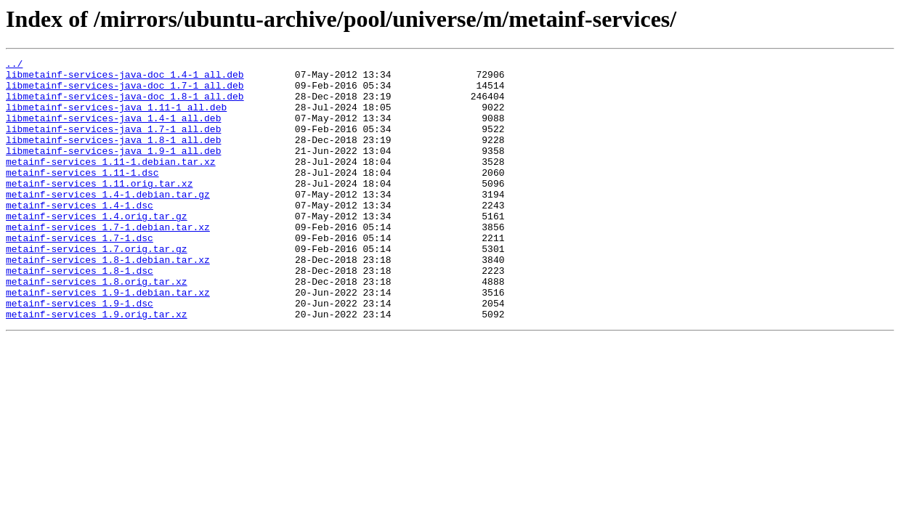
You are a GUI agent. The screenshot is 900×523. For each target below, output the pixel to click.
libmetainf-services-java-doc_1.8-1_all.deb (125, 104)
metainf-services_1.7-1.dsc (79, 274)
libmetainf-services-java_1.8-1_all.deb (113, 156)
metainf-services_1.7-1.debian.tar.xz (108, 261)
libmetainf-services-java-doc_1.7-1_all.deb (125, 91)
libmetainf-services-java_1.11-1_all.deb (116, 117)
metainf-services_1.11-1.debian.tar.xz (111, 183)
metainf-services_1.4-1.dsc (79, 235)
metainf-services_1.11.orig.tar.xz (99, 209)
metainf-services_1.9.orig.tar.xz (96, 366)
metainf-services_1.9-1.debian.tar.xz (108, 339)
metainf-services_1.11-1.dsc (82, 196)
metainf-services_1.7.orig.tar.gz (96, 287)
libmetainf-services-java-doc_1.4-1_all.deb (125, 78)
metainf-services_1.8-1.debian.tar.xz (108, 300)
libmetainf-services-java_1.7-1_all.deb (113, 143)
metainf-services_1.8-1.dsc (79, 313)
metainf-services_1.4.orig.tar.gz (96, 248)
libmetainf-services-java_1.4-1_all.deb (113, 130)
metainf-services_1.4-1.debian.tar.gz (108, 222)
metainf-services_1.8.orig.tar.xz (96, 326)
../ (14, 65)
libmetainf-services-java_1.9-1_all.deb (113, 170)
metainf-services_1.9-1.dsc (79, 353)
